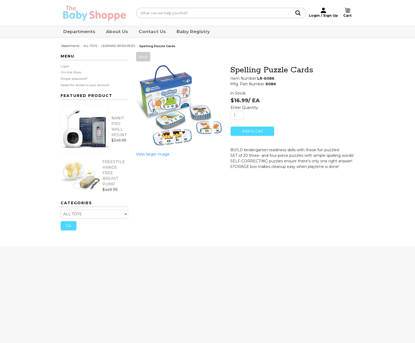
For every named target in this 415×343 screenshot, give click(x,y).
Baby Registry (193, 31)
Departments (79, 31)
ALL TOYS (90, 46)
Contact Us (152, 31)
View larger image (153, 154)
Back (143, 57)
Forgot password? (74, 79)
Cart (347, 15)
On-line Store (71, 72)
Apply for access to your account (85, 85)
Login (65, 66)
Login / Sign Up (323, 15)
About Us (117, 31)
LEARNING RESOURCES (118, 46)
